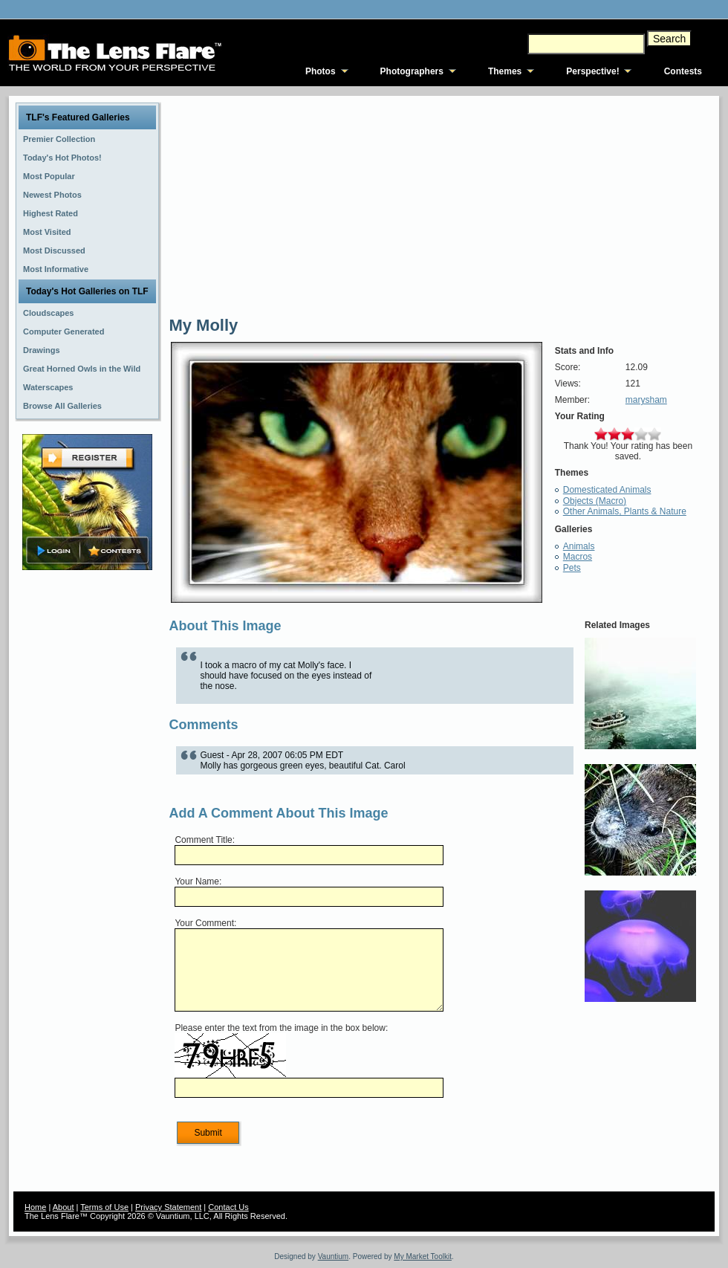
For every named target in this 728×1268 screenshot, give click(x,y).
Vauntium (333, 1256)
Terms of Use (104, 1207)
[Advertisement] (87, 808)
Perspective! (592, 71)
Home (35, 1207)
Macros (577, 556)
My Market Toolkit (423, 1256)
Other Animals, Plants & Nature (624, 511)
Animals (579, 546)
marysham (646, 400)
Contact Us (228, 1207)
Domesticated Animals (607, 490)
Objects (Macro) (594, 501)
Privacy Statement (168, 1207)
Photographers (411, 71)
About (63, 1207)
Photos (320, 71)
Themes (504, 71)
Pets (572, 568)
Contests (683, 71)
